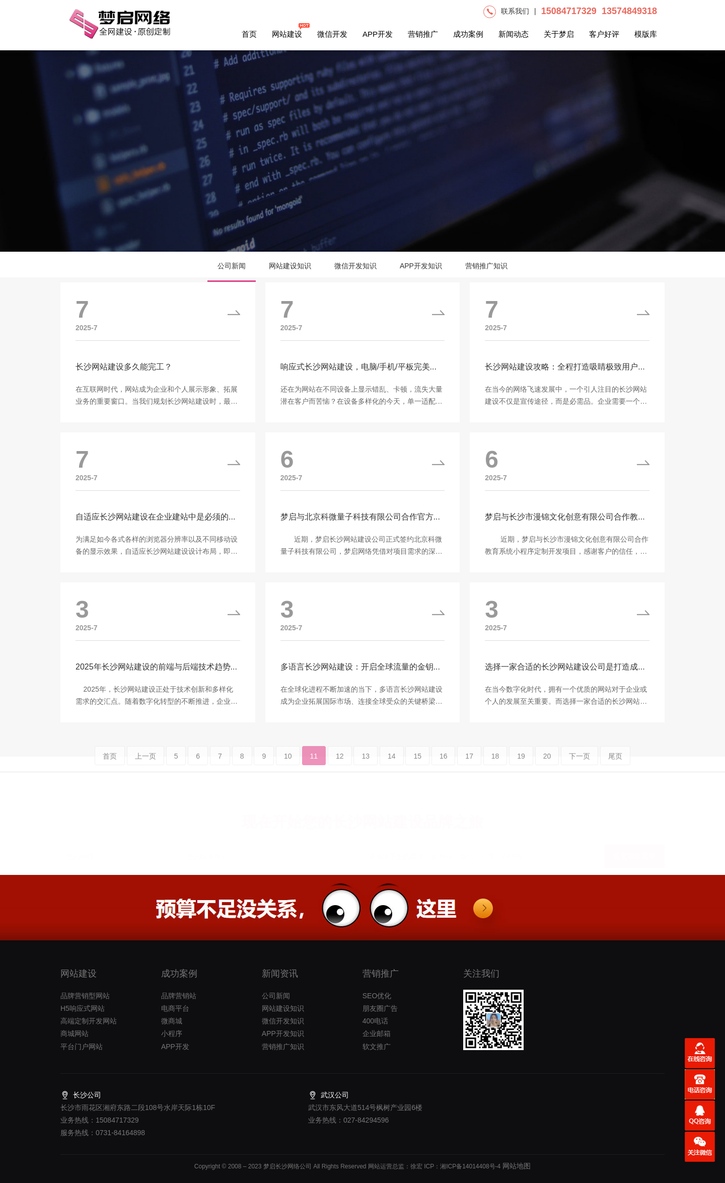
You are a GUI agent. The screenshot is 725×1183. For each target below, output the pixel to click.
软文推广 (376, 1047)
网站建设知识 (290, 266)
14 (392, 765)
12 (340, 765)
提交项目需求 (634, 853)
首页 (249, 34)
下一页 (579, 765)
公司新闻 (232, 266)
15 (417, 765)
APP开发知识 (421, 266)
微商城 (171, 1021)
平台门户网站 (81, 1047)
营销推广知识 (486, 266)
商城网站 (74, 1033)
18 (495, 765)
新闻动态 (513, 34)
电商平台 (175, 1008)
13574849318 (629, 11)
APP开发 (377, 34)
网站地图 (515, 1166)
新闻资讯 (280, 974)
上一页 (145, 765)
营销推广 (423, 34)
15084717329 (569, 11)
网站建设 (287, 30)
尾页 (615, 765)
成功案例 (468, 34)
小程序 (171, 1033)
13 (365, 765)
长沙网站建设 (377, 819)
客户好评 (604, 34)
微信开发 (332, 34)
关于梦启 (559, 34)
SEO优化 (377, 996)
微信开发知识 (355, 266)
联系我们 (515, 11)
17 (469, 765)
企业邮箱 (376, 1033)
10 (288, 765)
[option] (362, 151)
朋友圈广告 (380, 1008)
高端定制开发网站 (88, 1021)
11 (314, 765)
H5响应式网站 (82, 1008)
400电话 (375, 1021)
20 (547, 765)
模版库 (645, 34)
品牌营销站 (178, 996)
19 (521, 765)
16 (444, 765)
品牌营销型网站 (85, 996)
